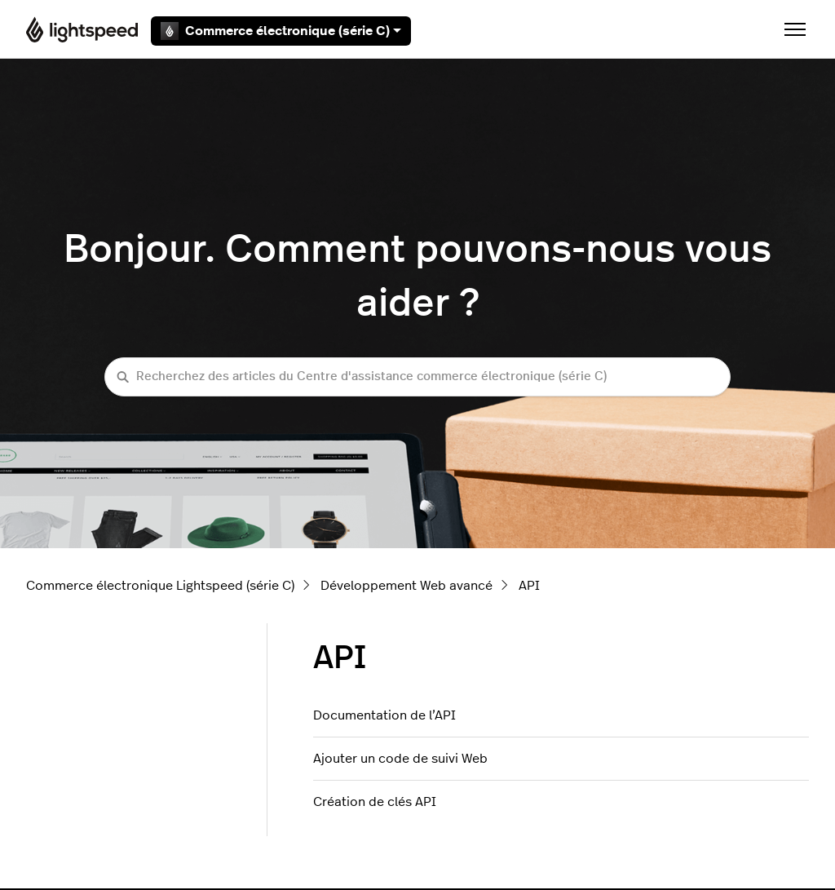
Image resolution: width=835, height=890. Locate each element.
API (529, 585)
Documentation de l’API (384, 715)
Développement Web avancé (406, 585)
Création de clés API (374, 801)
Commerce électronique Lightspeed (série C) (160, 585)
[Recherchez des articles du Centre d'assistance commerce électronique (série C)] (417, 377)
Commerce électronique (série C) (281, 31)
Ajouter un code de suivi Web (400, 758)
